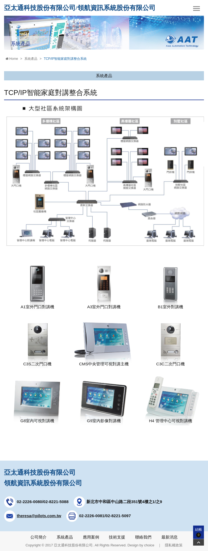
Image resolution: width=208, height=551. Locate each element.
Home (11, 59)
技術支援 (117, 537)
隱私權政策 (174, 545)
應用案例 (91, 537)
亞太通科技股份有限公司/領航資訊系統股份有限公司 (79, 7)
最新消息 (169, 537)
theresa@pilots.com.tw (39, 515)
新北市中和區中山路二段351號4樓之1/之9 (124, 501)
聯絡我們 (143, 537)
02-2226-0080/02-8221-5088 (43, 501)
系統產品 (30, 59)
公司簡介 (38, 537)
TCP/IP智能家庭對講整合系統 (65, 59)
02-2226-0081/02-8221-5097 (105, 515)
